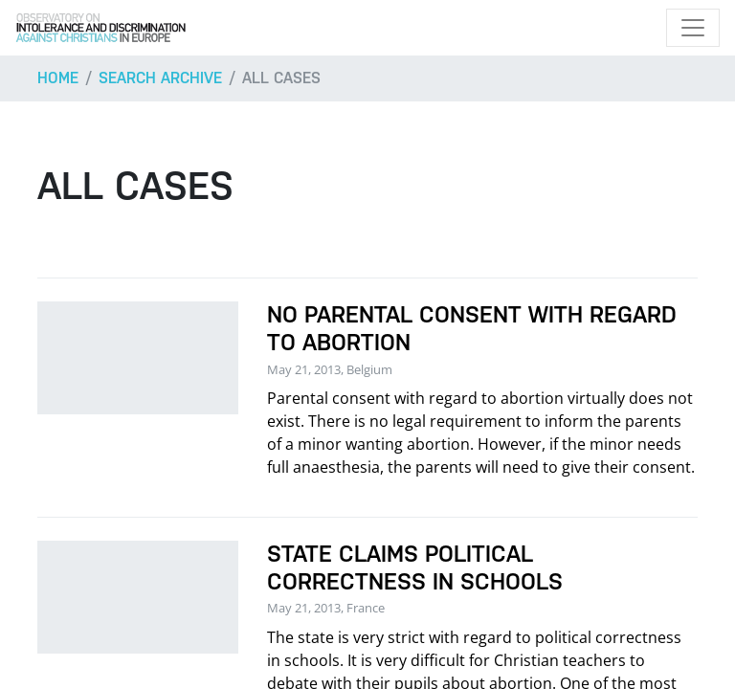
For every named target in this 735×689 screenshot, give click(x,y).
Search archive (160, 78)
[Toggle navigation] (693, 28)
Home (57, 78)
